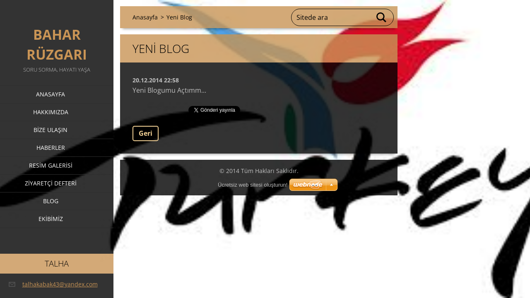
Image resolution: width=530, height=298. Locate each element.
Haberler (50, 147)
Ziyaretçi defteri (51, 183)
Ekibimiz (51, 219)
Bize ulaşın (50, 130)
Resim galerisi (50, 165)
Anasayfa (50, 94)
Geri (145, 133)
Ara (381, 17)
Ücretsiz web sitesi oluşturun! (252, 185)
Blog (50, 201)
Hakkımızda (50, 112)
